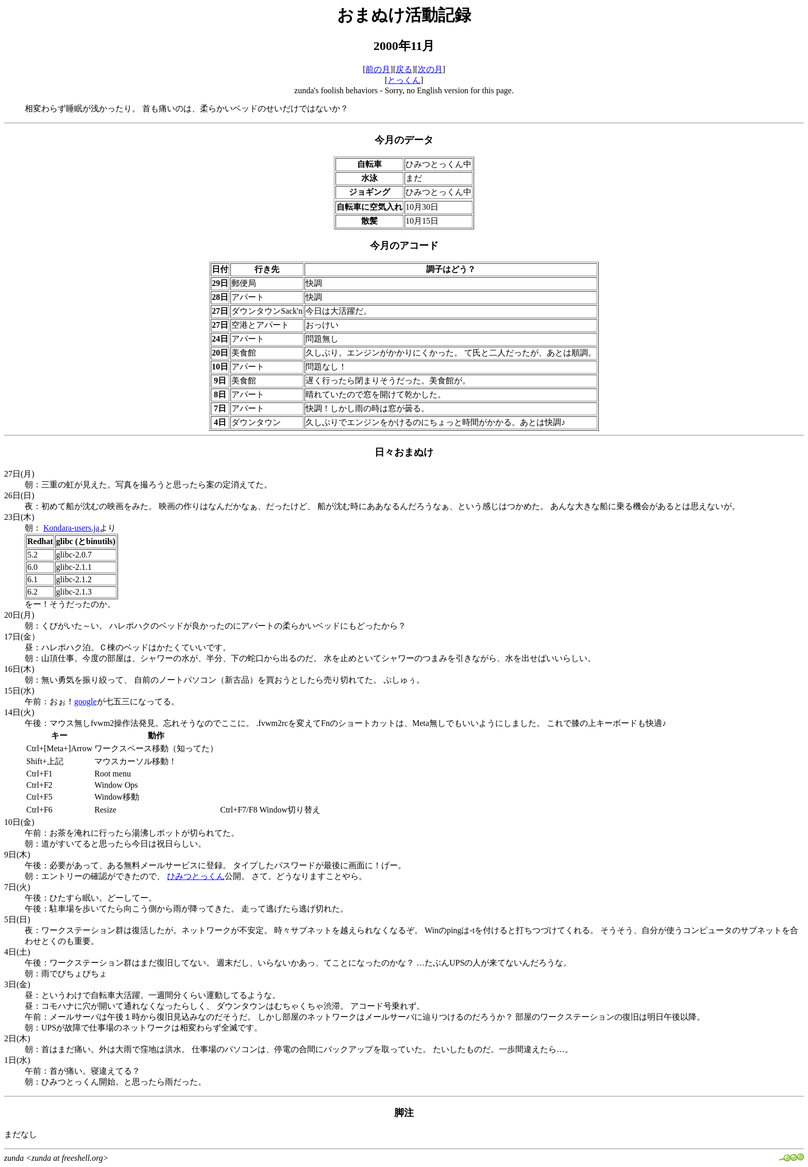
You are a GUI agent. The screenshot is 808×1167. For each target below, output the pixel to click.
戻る (404, 69)
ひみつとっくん (196, 876)
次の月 (430, 69)
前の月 (377, 69)
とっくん (404, 80)
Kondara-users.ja (71, 527)
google (85, 701)
